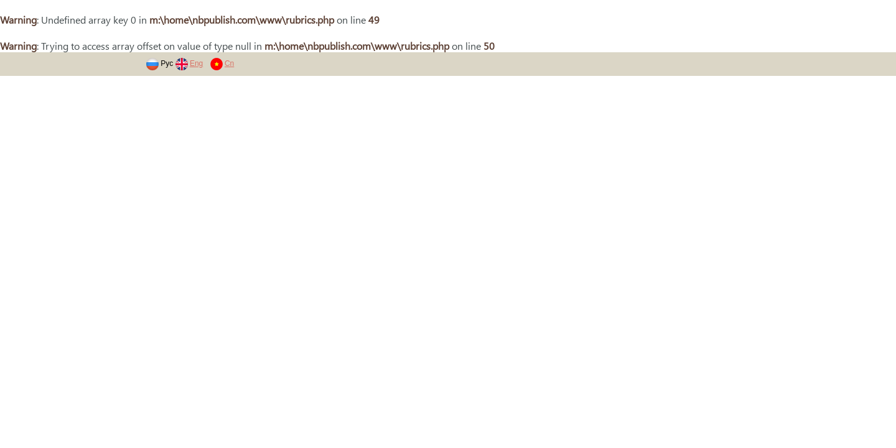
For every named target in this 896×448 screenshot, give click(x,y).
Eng (196, 63)
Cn (229, 63)
